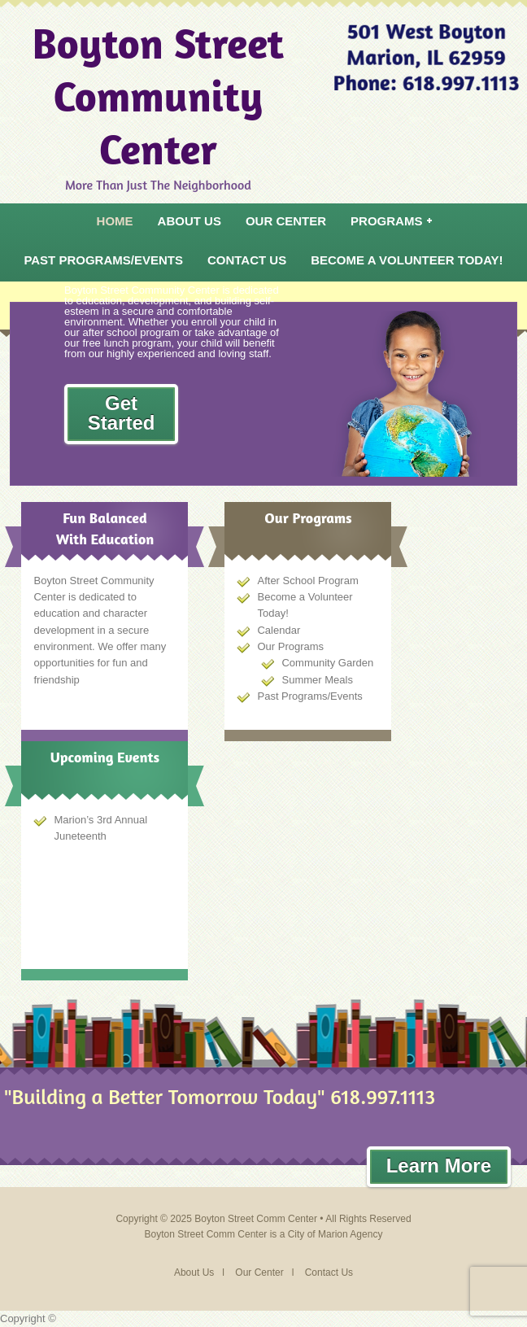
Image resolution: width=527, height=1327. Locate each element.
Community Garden (327, 663)
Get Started (121, 413)
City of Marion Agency (335, 1234)
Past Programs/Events (103, 260)
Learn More (438, 1165)
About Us (189, 221)
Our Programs (290, 646)
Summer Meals (316, 680)
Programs (387, 224)
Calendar (278, 630)
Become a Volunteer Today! (407, 260)
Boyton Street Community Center (158, 95)
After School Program (307, 580)
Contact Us (246, 260)
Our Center (286, 221)
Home (115, 221)
